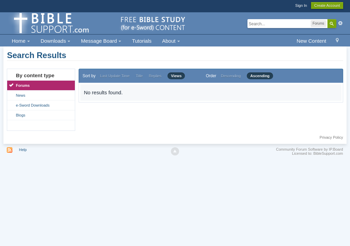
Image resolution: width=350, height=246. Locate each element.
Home (21, 41)
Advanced (340, 23)
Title (139, 76)
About (171, 41)
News (20, 95)
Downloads (55, 41)
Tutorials (141, 41)
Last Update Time (115, 76)
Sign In (301, 5)
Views (176, 76)
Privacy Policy (331, 137)
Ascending (259, 76)
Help (23, 150)
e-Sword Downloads (32, 105)
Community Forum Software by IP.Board (309, 149)
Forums (22, 85)
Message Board (101, 41)
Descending (231, 76)
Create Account (327, 5)
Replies (155, 76)
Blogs (20, 115)
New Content (311, 41)
